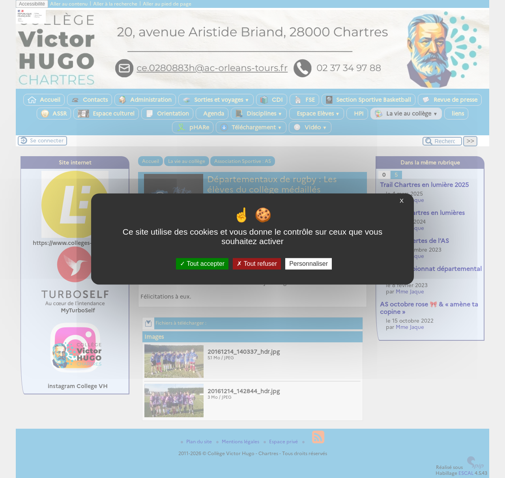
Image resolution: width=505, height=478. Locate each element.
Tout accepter (202, 263)
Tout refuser (257, 263)
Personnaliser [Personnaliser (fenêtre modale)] (308, 263)
